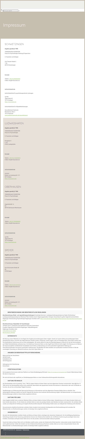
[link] (19, 10)
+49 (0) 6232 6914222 (15, 285)
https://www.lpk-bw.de (10, 102)
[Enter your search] (10, 11)
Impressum (19, 430)
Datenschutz (26, 430)
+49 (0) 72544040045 (14, 221)
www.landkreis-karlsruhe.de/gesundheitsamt (16, 115)
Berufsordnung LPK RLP (9, 332)
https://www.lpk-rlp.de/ (11, 178)
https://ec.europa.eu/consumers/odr (57, 372)
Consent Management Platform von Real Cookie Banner (15, 437)
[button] (42, 342)
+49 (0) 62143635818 (14, 158)
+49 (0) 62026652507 (14, 78)
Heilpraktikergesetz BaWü (9, 331)
